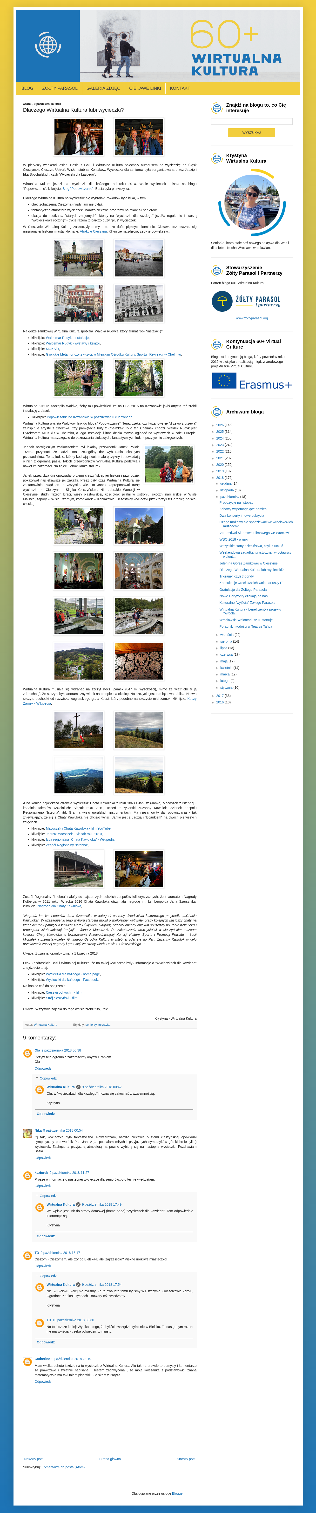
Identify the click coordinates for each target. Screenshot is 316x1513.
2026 (220, 425)
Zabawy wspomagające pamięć (242, 509)
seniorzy (91, 1024)
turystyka (104, 1024)
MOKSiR (52, 349)
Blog (27, 88)
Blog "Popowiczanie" (78, 189)
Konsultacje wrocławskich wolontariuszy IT (251, 583)
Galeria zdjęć (103, 88)
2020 (220, 465)
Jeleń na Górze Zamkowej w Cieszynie (248, 563)
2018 (220, 478)
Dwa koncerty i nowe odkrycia (241, 515)
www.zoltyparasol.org (252, 318)
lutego (225, 681)
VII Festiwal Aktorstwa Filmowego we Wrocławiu (255, 533)
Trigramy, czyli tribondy (236, 576)
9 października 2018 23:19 (71, 1359)
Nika (38, 1130)
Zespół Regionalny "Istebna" (67, 845)
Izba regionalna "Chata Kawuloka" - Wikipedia (80, 839)
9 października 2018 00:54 (63, 1130)
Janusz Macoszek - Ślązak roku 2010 (74, 834)
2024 (220, 438)
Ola (37, 1050)
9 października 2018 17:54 (101, 1284)
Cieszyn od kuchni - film (63, 992)
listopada (227, 490)
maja (224, 661)
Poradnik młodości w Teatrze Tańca (245, 626)
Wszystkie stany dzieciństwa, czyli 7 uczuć (251, 546)
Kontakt (180, 88)
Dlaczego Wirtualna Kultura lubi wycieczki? (251, 570)
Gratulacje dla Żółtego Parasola (243, 589)
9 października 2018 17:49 (101, 1204)
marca (225, 674)
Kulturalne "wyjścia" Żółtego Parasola (247, 603)
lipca (224, 648)
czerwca (227, 654)
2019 (220, 471)
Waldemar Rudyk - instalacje (67, 338)
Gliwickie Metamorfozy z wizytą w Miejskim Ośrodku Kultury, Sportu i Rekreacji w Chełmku (113, 354)
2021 (220, 458)
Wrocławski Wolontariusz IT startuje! (246, 620)
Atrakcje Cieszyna (93, 231)
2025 (220, 431)
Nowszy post (33, 1459)
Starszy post (186, 1459)
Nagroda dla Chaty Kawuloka (59, 906)
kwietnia (226, 668)
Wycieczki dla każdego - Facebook (72, 980)
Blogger (177, 1493)
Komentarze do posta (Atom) (63, 1467)
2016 (220, 702)
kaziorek (41, 1173)
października (230, 497)
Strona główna (110, 1459)
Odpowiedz (43, 1068)
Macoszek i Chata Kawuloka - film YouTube (78, 828)
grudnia (226, 483)
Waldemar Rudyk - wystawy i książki (73, 343)
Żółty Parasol (60, 88)
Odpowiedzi (48, 1078)
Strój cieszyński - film (61, 998)
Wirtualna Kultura (61, 1087)
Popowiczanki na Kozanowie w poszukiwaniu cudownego (89, 417)
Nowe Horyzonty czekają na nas (243, 596)
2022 (220, 451)
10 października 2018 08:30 (73, 1320)
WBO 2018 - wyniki (233, 539)
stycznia (226, 687)
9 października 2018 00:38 (61, 1050)
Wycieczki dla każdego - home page (73, 974)
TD (37, 1253)
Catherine (42, 1359)
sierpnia (226, 641)
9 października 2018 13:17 (60, 1253)
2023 (220, 445)
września (227, 635)
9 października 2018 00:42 (101, 1087)
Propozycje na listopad (236, 502)
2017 (220, 696)
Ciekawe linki (145, 88)
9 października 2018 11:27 (69, 1173)
